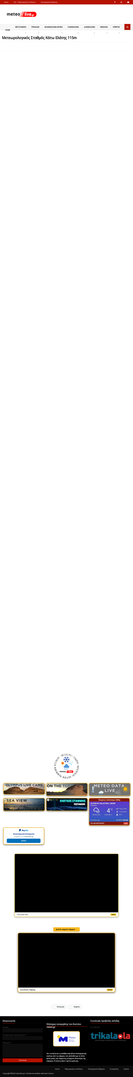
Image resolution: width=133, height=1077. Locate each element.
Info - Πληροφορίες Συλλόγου (25, 2)
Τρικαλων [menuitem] (35, 27)
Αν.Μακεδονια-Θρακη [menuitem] (53, 27)
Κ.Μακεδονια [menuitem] (73, 27)
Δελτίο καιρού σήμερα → (66, 929)
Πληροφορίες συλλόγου (74, 1069)
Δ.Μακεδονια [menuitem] (89, 27)
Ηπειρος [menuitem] (116, 27)
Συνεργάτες (114, 1069)
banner (126, 1069)
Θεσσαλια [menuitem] (104, 27)
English (77, 1007)
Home (6, 2)
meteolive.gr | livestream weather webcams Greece (35, 1073)
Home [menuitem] (7, 30)
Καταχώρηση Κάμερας (49, 2)
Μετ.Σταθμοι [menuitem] (20, 27)
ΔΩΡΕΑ (23, 841)
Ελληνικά (60, 1007)
